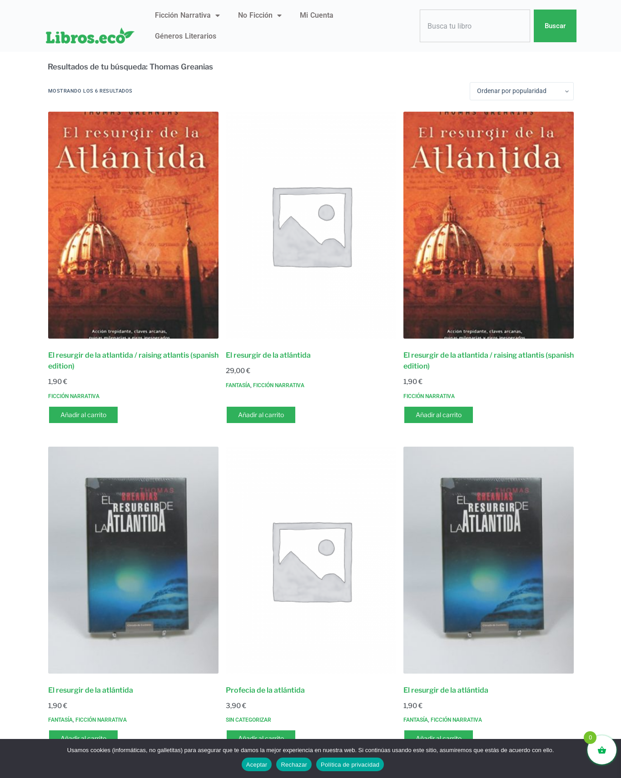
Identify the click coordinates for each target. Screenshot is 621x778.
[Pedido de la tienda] (522, 91)
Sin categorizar (248, 720)
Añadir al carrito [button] (83, 415)
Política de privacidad (350, 764)
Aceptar (257, 764)
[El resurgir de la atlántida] (311, 225)
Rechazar (294, 764)
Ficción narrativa (187, 15)
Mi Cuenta (316, 15)
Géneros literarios (185, 36)
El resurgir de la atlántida (268, 355)
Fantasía (238, 385)
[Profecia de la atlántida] (311, 560)
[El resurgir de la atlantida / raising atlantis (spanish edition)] (133, 225)
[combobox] (475, 26)
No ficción (260, 15)
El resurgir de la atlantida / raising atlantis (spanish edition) (133, 360)
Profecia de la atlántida (265, 690)
